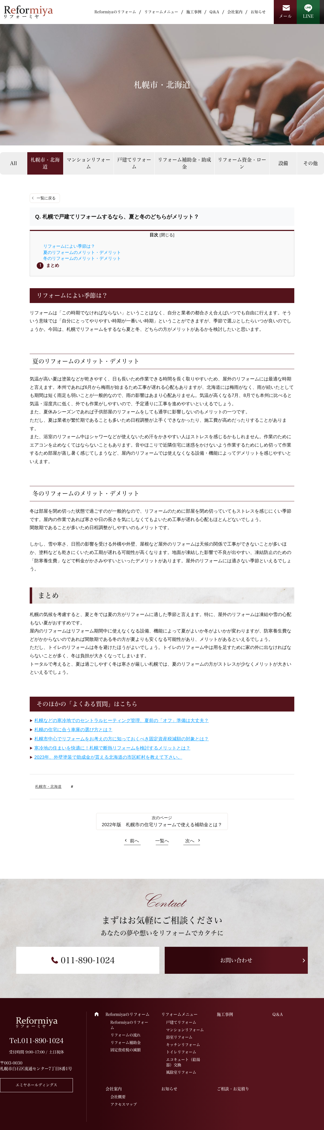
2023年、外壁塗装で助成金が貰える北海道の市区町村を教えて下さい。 (108, 757)
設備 (283, 163)
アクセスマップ (123, 1104)
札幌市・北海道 (45, 163)
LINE (308, 16)
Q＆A (214, 12)
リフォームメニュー (161, 12)
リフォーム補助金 (125, 1042)
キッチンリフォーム (183, 1045)
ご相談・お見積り (233, 1089)
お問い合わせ (236, 960)
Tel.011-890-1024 (36, 1040)
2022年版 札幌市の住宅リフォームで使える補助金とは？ (162, 824)
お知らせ (258, 12)
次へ (189, 840)
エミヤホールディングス (36, 1085)
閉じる (167, 235)
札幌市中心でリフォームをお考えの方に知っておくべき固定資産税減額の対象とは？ (121, 738)
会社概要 (118, 1097)
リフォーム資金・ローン (242, 163)
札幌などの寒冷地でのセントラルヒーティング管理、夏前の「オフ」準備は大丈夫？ (121, 720)
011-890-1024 (88, 960)
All (13, 163)
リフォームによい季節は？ (69, 246)
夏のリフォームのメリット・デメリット (82, 252)
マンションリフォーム (88, 163)
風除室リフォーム (181, 1072)
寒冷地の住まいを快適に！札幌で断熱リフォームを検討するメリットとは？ (112, 748)
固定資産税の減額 (125, 1050)
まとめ (52, 265)
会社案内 (234, 12)
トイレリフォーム (181, 1052)
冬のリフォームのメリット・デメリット (82, 258)
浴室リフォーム (179, 1037)
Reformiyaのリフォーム (115, 12)
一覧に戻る (46, 198)
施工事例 (193, 12)
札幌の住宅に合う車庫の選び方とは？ (73, 729)
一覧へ (162, 840)
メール (285, 16)
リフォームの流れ (125, 1035)
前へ (134, 840)
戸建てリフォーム (134, 163)
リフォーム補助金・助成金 (184, 163)
